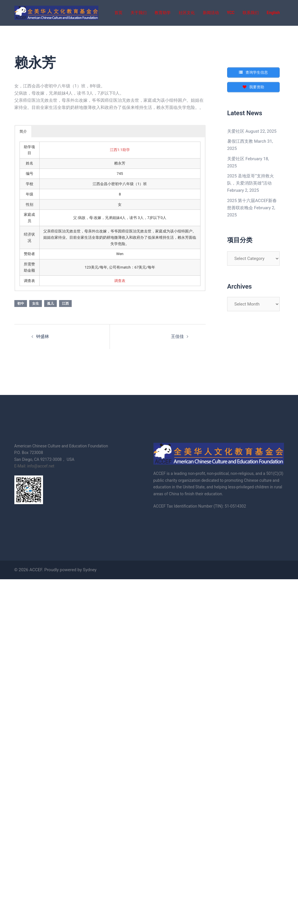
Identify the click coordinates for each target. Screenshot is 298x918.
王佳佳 (177, 336)
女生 (35, 304)
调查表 (119, 281)
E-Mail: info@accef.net (34, 466)
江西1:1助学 (120, 150)
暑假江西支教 (240, 141)
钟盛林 (42, 336)
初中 (20, 304)
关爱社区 (235, 131)
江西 (65, 304)
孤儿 (50, 304)
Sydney (90, 569)
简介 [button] (23, 131)
